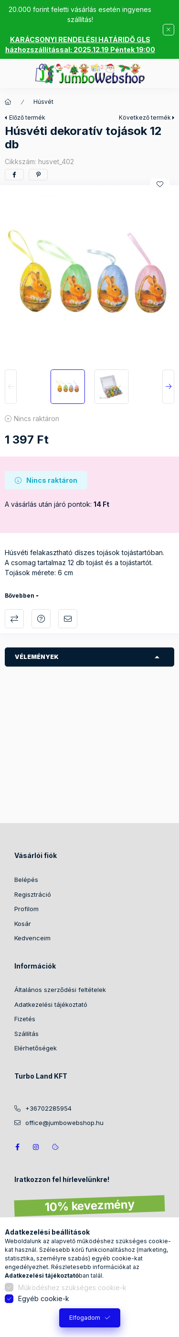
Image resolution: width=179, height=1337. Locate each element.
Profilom (26, 909)
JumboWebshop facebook (17, 1147)
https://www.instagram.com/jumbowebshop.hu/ (36, 1147)
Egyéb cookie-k (43, 1298)
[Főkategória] (8, 102)
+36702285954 (48, 1108)
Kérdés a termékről (41, 618)
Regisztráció (32, 894)
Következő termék (145, 117)
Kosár (22, 923)
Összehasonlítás (14, 618)
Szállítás (26, 1033)
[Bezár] (168, 29)
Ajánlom (67, 618)
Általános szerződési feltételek (60, 989)
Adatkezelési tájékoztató (50, 1004)
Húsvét (43, 101)
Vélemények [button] (37, 656)
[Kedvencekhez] (159, 184)
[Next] (168, 386)
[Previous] (11, 386)
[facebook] (14, 174)
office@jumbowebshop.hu (64, 1122)
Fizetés (24, 1019)
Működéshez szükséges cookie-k (72, 1287)
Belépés (26, 879)
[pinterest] (38, 174)
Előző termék (27, 117)
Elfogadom (84, 1317)
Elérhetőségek (35, 1048)
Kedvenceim (32, 938)
